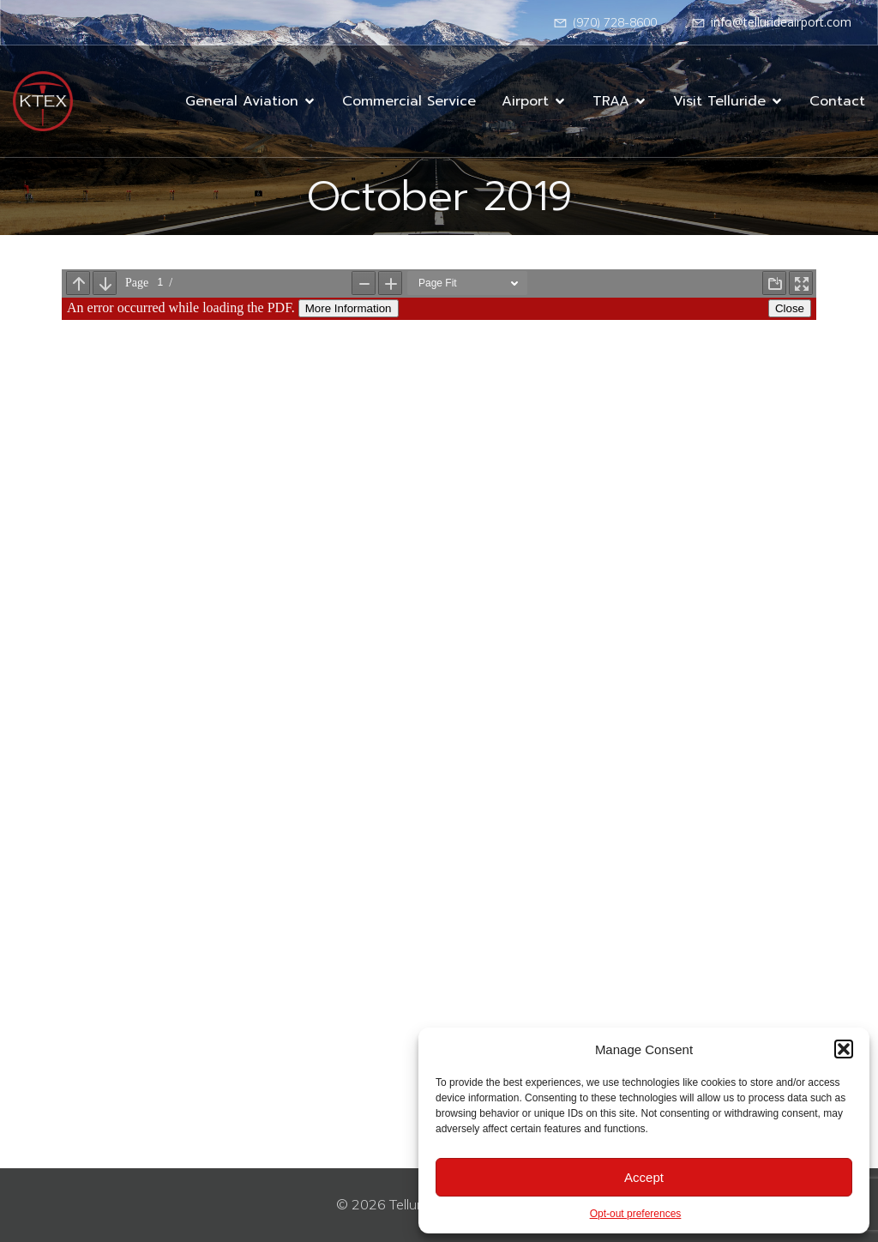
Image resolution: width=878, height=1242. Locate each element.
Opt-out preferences (636, 1214)
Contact (837, 101)
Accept (644, 1177)
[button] (843, 1049)
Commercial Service (409, 101)
